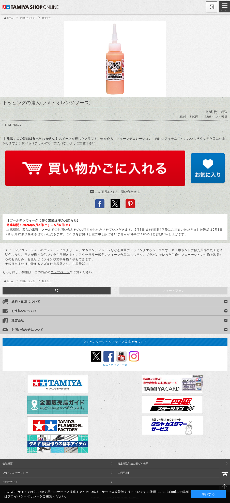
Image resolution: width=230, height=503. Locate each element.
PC (56, 290)
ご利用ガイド (10, 481)
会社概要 (8, 463)
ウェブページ (60, 272)
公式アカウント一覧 (115, 364)
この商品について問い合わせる (117, 192)
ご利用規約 (124, 472)
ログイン (211, 7)
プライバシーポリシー (15, 472)
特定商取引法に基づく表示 (133, 463)
